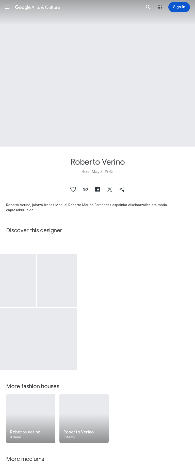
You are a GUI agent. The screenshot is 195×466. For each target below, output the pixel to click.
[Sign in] (179, 7)
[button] (7, 7)
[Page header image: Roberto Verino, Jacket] (97, 73)
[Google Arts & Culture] (77, 7)
